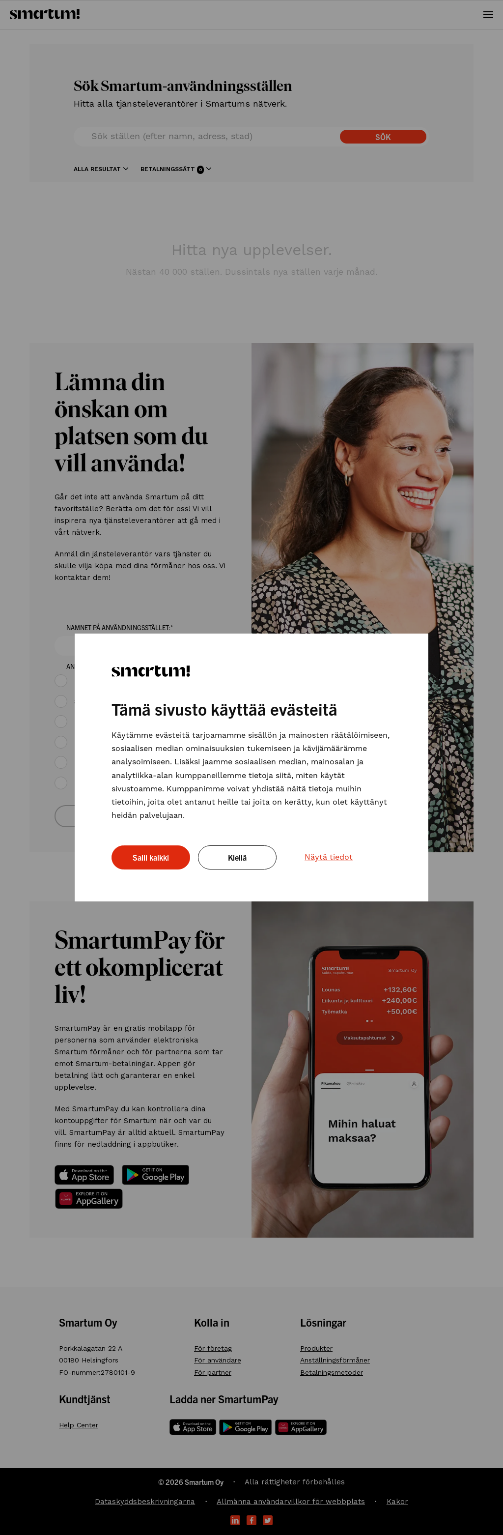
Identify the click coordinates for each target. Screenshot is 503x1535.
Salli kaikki (151, 857)
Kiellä (237, 857)
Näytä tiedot (329, 857)
